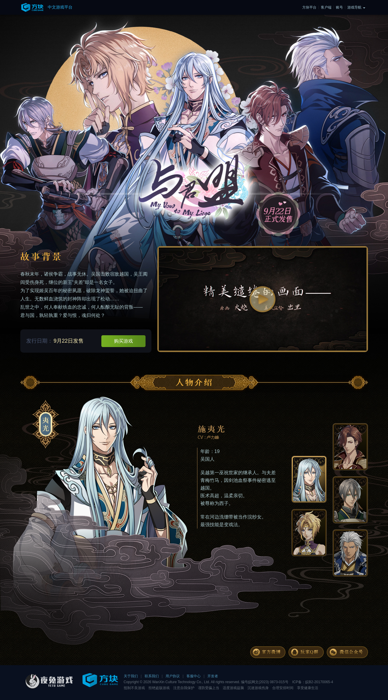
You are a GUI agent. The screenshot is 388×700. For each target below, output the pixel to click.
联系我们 (152, 676)
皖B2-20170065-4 (319, 682)
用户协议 (173, 676)
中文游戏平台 (60, 7)
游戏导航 (354, 7)
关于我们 (131, 676)
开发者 (212, 676)
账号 (339, 7)
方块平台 (309, 7)
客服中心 (193, 676)
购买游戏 (123, 341)
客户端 (326, 7)
